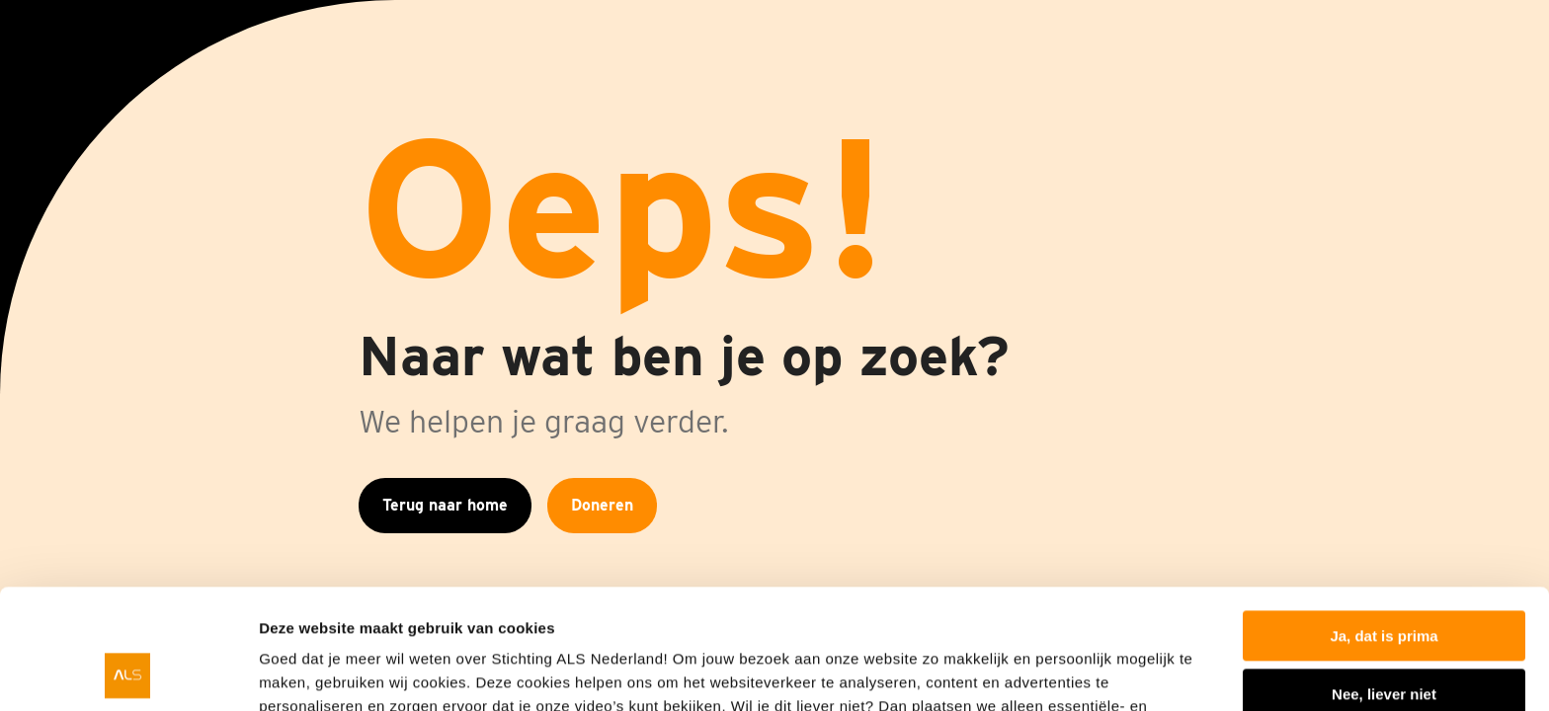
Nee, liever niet (1384, 581)
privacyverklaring (1042, 617)
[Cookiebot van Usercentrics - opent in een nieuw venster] (127, 672)
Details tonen (306, 672)
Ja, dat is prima (1383, 523)
